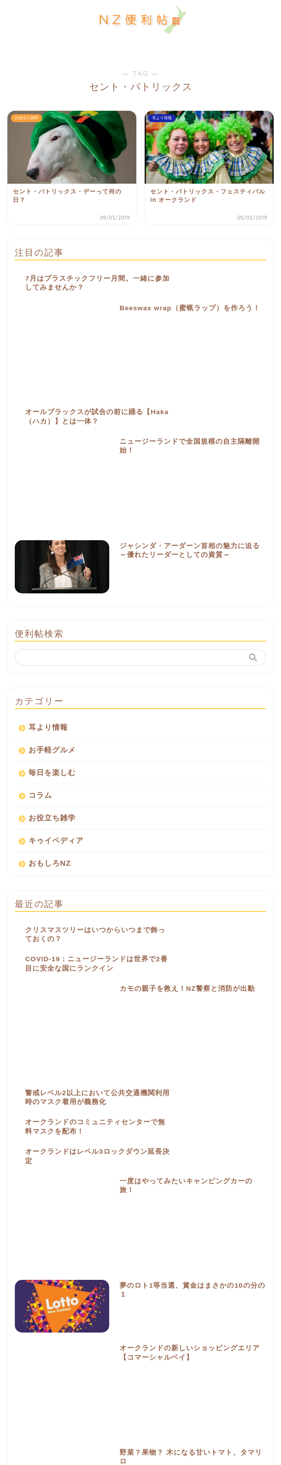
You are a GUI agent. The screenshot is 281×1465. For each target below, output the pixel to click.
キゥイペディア (56, 681)
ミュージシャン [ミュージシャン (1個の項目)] (66, 1268)
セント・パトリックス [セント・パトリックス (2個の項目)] (217, 1242)
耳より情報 (48, 568)
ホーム (33, 1357)
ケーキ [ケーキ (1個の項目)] (71, 1242)
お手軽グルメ (52, 590)
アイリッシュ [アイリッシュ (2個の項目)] (123, 1215)
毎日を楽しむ (52, 613)
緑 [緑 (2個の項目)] (84, 1295)
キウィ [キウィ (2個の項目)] (220, 1229)
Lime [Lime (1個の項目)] (50, 1215)
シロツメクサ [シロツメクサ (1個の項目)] (159, 1242)
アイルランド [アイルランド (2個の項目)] (170, 1215)
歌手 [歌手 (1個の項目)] (177, 1282)
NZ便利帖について (54, 1380)
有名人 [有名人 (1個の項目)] (146, 1282)
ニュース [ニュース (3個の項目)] (58, 1255)
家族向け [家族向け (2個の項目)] (53, 1282)
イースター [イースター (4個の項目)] (27, 1229)
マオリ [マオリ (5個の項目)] (22, 1268)
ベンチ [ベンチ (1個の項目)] (229, 1255)
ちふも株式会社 (194, 1454)
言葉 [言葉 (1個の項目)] (167, 1295)
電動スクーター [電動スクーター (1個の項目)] (241, 1295)
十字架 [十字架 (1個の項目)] (252, 1268)
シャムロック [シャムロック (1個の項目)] (111, 1242)
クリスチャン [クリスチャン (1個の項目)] (30, 1242)
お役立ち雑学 (52, 658)
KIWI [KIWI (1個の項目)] (20, 1215)
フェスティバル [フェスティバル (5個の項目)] (147, 1255)
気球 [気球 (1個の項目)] (206, 1282)
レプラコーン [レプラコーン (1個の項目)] (154, 1268)
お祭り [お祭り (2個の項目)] (82, 1215)
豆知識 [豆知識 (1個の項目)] (198, 1295)
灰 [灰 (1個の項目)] (61, 1295)
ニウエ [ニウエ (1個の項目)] (22, 1255)
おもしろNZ (50, 704)
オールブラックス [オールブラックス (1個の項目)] (174, 1229)
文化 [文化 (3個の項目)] (115, 1282)
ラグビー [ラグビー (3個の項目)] (111, 1268)
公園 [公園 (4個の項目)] (221, 1268)
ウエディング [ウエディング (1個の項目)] (73, 1229)
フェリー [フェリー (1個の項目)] (193, 1255)
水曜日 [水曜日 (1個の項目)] (236, 1282)
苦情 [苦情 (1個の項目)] (139, 1295)
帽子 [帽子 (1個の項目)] (87, 1282)
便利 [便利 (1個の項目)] (193, 1268)
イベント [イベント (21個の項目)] (215, 1215)
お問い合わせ (44, 1403)
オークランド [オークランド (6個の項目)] (121, 1229)
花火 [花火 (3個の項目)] (110, 1295)
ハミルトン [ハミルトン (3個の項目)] (99, 1255)
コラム (40, 636)
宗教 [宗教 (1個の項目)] (20, 1282)
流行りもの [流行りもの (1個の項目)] (27, 1295)
